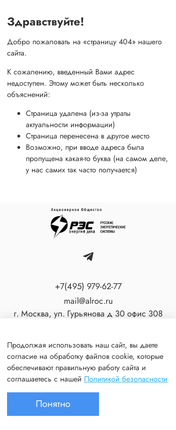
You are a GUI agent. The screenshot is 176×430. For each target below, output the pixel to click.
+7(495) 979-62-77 (88, 286)
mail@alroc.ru (88, 301)
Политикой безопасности (126, 378)
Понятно (53, 404)
